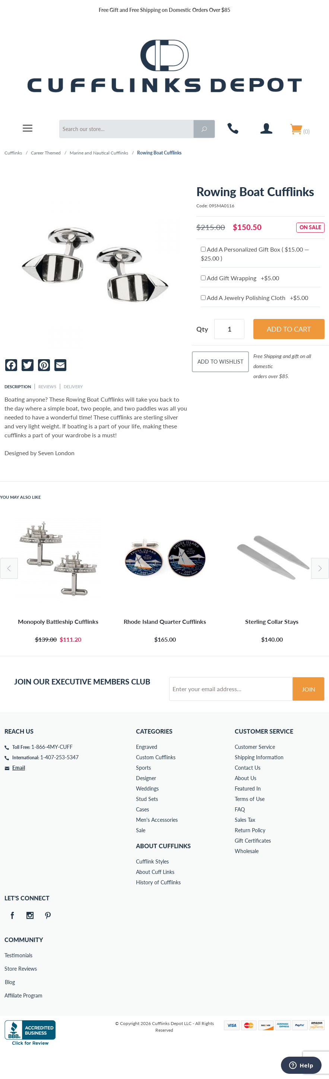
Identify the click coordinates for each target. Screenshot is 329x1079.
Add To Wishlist (220, 361)
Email (18, 796)
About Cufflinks (163, 874)
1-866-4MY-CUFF (52, 775)
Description (17, 386)
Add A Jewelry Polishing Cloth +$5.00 (254, 297)
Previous (9, 568)
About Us (245, 806)
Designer (146, 806)
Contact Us (247, 796)
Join (308, 717)
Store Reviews (9, 997)
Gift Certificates (253, 869)
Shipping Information (259, 785)
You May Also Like (20, 497)
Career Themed (46, 153)
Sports (143, 796)
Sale (140, 858)
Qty (202, 329)
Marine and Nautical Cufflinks (99, 153)
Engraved (146, 775)
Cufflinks (13, 153)
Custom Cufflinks (155, 785)
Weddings (147, 817)
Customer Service (255, 775)
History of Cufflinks (158, 910)
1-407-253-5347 (59, 785)
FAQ (240, 837)
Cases (142, 837)
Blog (10, 1010)
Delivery (73, 386)
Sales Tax (245, 848)
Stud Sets (147, 827)
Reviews (47, 386)
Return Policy (250, 858)
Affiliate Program (9, 1024)
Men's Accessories (157, 848)
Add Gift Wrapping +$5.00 (240, 277)
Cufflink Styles (152, 890)
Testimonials (9, 983)
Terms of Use (250, 827)
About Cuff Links (155, 900)
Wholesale (247, 879)
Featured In (248, 817)
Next (320, 568)
